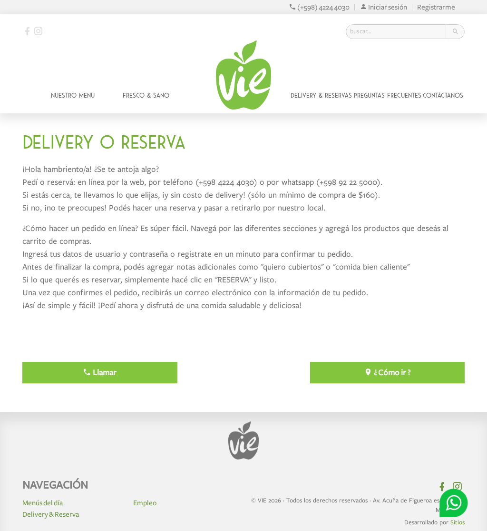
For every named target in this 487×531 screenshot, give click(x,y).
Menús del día (42, 503)
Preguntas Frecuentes (387, 95)
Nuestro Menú (73, 95)
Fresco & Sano (146, 95)
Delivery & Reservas (321, 95)
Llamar (100, 373)
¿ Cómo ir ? (387, 373)
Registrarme (436, 7)
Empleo (144, 503)
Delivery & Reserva (50, 514)
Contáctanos (443, 95)
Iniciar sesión (383, 7)
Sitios (457, 522)
